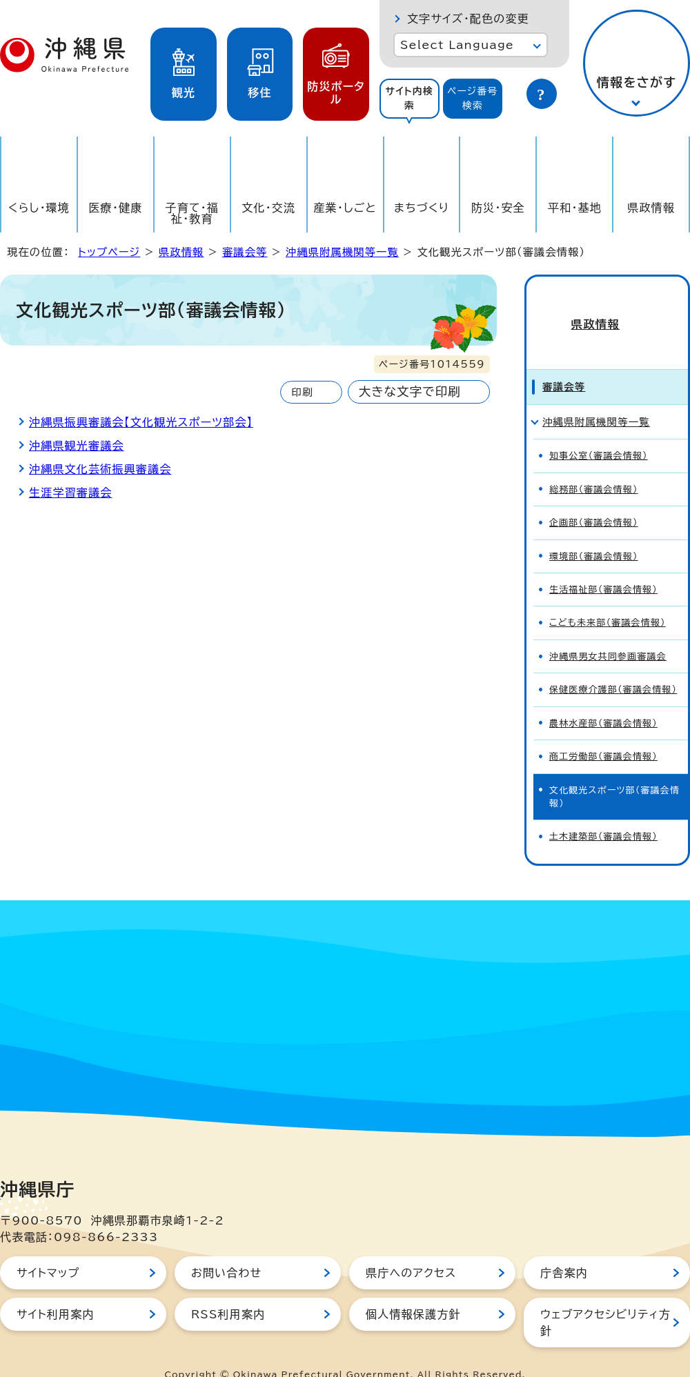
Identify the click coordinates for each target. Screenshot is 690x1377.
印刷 (302, 392)
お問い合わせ (226, 1248)
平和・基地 (575, 207)
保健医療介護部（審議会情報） (613, 665)
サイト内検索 (409, 98)
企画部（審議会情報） (593, 498)
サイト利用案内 (56, 1290)
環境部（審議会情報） (593, 531)
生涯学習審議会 (70, 492)
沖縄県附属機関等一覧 (342, 252)
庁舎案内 (564, 1248)
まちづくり (421, 207)
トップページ (109, 252)
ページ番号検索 (472, 98)
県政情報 (651, 207)
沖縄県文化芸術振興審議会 (100, 469)
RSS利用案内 (228, 1290)
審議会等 (245, 252)
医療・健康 (115, 207)
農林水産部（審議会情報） (603, 699)
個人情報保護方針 (413, 1290)
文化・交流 (268, 207)
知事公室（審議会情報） (598, 431)
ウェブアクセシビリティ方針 (605, 1298)
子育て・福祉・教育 (192, 213)
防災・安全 (498, 207)
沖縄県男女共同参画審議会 (608, 632)
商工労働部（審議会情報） (603, 732)
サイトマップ (48, 1248)
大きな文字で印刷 (410, 391)
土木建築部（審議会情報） (603, 812)
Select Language (457, 44)
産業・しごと (344, 207)
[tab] (409, 99)
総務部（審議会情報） (593, 465)
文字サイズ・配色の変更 (468, 18)
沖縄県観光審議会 (76, 445)
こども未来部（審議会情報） (607, 598)
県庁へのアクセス (411, 1248)
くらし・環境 (39, 207)
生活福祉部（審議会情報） (603, 565)
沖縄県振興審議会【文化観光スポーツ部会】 (141, 422)
